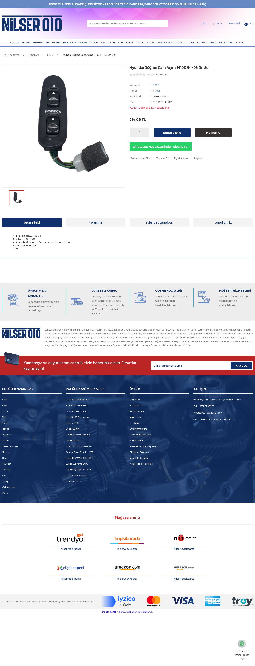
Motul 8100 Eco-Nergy (77, 417)
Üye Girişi (134, 423)
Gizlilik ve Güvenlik (139, 452)
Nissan (5, 452)
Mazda (5, 440)
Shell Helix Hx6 (73, 481)
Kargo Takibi (136, 440)
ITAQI (156, 90)
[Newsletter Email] (202, 365)
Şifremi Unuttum (138, 428)
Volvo (5, 492)
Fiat (4, 417)
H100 (156, 85)
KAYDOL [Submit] (241, 365)
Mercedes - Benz (11, 446)
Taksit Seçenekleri (159, 222)
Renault (6, 469)
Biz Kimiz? (135, 399)
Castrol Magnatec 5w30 (78, 399)
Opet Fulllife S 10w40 (76, 475)
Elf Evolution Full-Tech (77, 405)
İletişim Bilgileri (137, 411)
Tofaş (5, 481)
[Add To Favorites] (140, 158)
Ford (4, 423)
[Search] (127, 23)
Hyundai (6, 434)
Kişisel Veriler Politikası (141, 463)
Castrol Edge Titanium (77, 411)
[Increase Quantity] (145, 132)
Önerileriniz (223, 222)
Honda (5, 428)
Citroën (6, 411)
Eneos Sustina (73, 428)
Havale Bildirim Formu (141, 434)
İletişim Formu (137, 405)
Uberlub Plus (72, 440)
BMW (4, 405)
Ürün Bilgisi (32, 222)
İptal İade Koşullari (139, 457)
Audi (4, 399)
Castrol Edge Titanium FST (80, 452)
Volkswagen (8, 487)
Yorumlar (95, 222)
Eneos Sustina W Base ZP (79, 446)
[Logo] (32, 23)
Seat (4, 475)
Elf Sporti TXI (72, 423)
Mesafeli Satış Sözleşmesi (143, 446)
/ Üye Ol (217, 23)
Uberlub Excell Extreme (78, 434)
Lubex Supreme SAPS (77, 463)
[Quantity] (139, 132)
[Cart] (249, 23)
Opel (4, 457)
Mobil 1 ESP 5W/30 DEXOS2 (79, 457)
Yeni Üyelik (135, 417)
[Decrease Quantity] (133, 132)
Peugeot (6, 463)
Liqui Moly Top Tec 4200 (78, 469)
